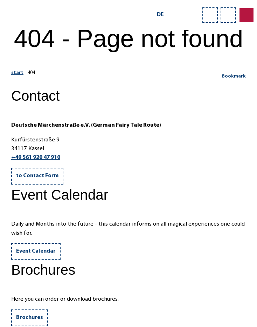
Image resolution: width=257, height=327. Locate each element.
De (160, 15)
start (17, 72)
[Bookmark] (234, 73)
